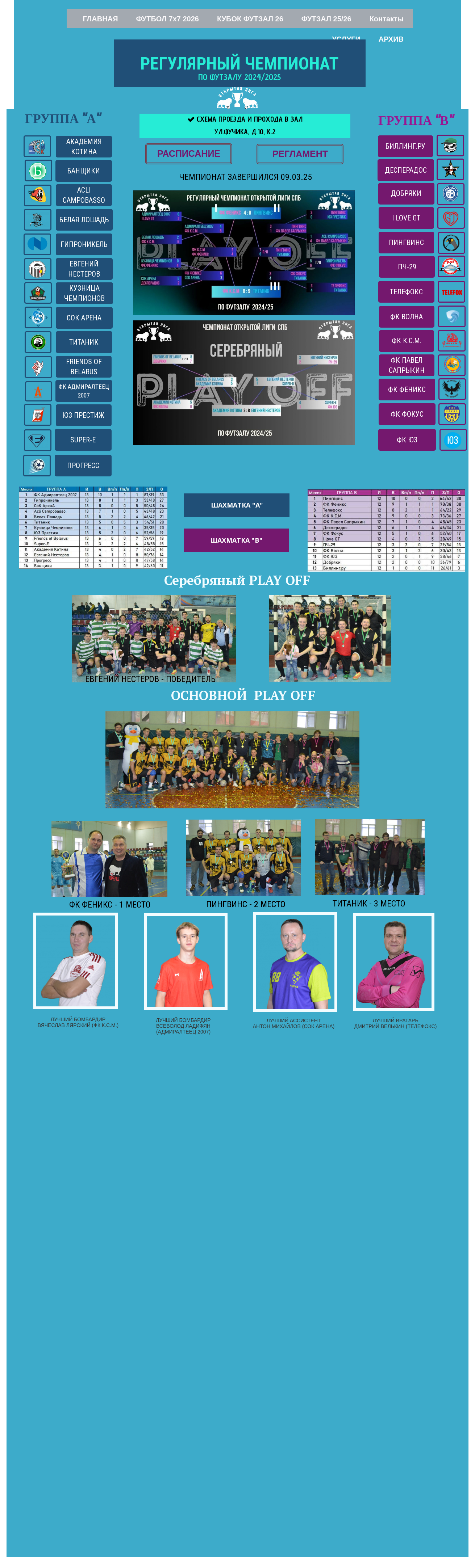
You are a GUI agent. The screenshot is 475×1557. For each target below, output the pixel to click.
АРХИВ (391, 39)
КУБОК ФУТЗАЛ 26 (250, 19)
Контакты (387, 19)
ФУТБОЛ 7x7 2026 (167, 19)
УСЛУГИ (346, 39)
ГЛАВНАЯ (100, 19)
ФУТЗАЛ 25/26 (326, 19)
